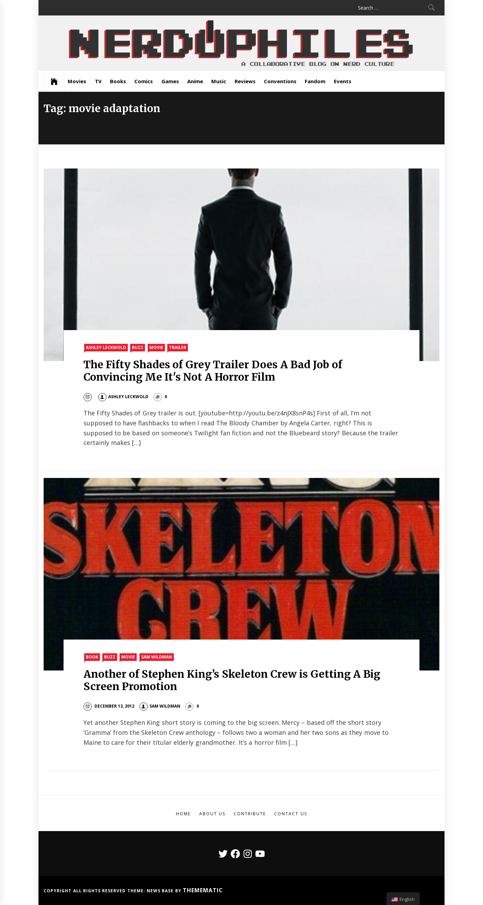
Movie (156, 347)
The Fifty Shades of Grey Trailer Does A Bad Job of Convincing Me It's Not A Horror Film (212, 370)
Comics (143, 81)
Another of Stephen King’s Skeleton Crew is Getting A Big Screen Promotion (232, 680)
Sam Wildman (156, 657)
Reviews (245, 81)
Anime (195, 81)
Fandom (315, 81)
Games (170, 81)
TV (98, 81)
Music (218, 81)
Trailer (177, 347)
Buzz (137, 347)
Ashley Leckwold (106, 347)
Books (118, 81)
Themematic (203, 890)
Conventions (280, 81)
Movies (77, 81)
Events (342, 81)
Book (92, 657)
